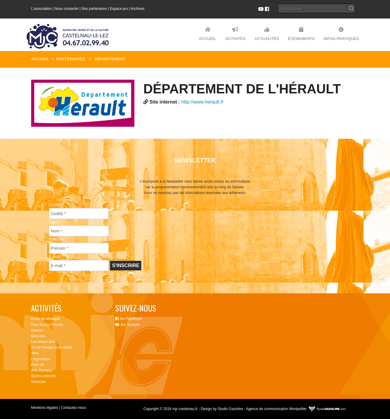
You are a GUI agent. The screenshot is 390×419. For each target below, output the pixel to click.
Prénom (57, 239)
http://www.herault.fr (202, 101)
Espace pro (119, 9)
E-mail (56, 256)
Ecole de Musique (45, 319)
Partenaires (70, 58)
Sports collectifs (43, 376)
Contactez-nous (73, 408)
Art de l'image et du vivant (51, 347)
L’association (41, 9)
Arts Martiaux (41, 370)
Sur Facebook (128, 319)
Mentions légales (44, 408)
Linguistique (40, 359)
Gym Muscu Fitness (47, 325)
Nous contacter (67, 9)
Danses (37, 330)
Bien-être (38, 336)
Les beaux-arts (43, 342)
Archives (137, 9)
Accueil (40, 58)
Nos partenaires (94, 9)
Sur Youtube (127, 325)
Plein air (37, 365)
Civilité (56, 204)
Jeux (35, 353)
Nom (55, 222)
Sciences (38, 382)
